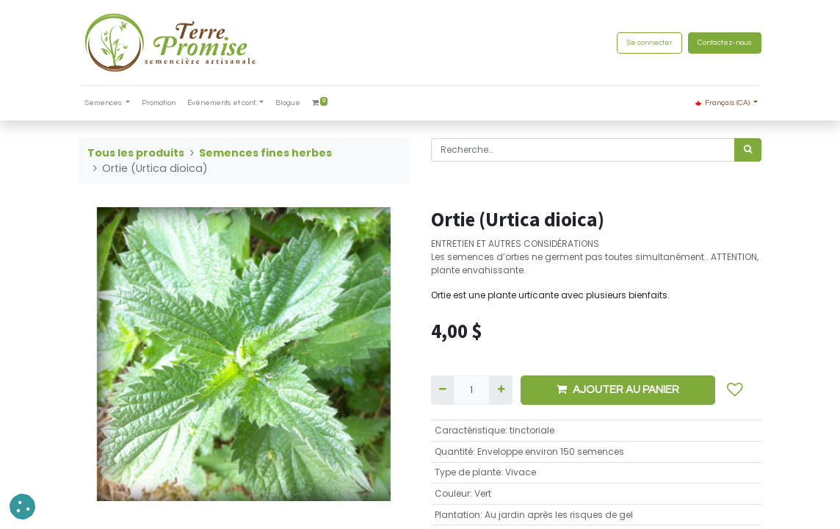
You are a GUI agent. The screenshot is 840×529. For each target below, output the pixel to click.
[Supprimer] (442, 390)
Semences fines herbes (265, 152)
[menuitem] (158, 103)
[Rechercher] (747, 150)
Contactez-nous (725, 42)
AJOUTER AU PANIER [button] (618, 389)
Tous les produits (135, 152)
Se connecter (649, 42)
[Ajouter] (500, 390)
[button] (735, 390)
